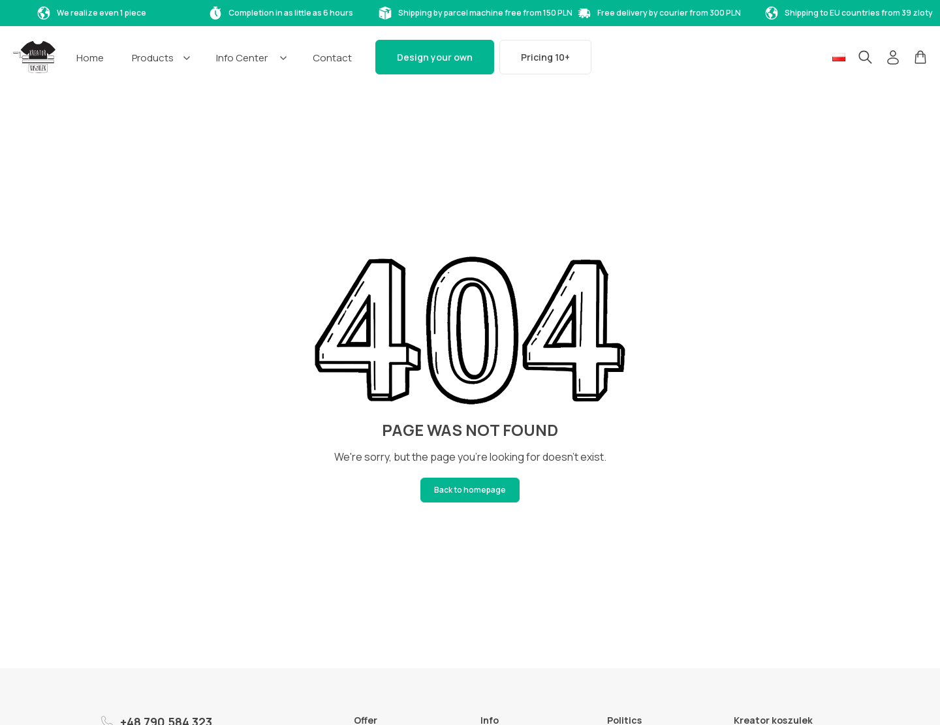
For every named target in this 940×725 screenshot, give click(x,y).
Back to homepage (470, 489)
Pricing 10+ (545, 57)
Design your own (435, 57)
